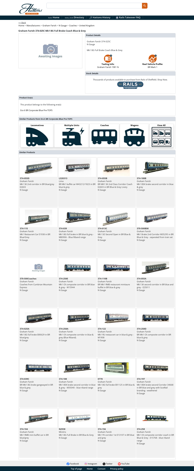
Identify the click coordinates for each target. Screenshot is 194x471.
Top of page (76, 468)
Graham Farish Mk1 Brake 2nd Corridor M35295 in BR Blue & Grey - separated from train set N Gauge (155, 234)
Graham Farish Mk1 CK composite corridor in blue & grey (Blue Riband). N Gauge (76, 334)
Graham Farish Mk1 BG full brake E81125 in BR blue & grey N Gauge (116, 385)
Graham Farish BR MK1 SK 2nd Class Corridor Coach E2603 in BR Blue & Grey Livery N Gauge (115, 184)
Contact (101, 468)
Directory (74, 17)
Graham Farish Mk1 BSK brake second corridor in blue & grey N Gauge (155, 184)
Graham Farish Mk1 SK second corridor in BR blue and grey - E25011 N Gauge (155, 284)
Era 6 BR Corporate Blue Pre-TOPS (36, 110)
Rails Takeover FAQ (128, 17)
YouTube (123, 463)
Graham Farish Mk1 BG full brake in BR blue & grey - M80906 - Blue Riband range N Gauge (76, 234)
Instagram (90, 463)
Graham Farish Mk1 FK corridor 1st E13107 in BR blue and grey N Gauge (116, 435)
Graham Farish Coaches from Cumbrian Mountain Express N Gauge (36, 284)
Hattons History (99, 17)
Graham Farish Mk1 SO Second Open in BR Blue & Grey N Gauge (114, 234)
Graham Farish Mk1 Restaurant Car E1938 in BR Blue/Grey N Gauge (35, 234)
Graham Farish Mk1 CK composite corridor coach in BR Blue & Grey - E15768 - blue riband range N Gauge (155, 436)
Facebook (73, 463)
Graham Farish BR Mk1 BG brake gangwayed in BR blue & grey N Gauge (36, 385)
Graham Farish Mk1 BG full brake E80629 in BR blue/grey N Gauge (35, 334)
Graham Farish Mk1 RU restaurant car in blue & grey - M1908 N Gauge (116, 334)
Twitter (107, 463)
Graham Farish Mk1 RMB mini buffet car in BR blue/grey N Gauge (34, 435)
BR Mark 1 (152, 62)
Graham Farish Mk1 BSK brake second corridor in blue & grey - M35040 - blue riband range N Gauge (77, 385)
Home (53, 17)
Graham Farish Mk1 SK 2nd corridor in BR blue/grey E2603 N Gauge (37, 184)
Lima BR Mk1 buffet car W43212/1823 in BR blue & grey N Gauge (77, 184)
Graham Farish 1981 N (108, 62)
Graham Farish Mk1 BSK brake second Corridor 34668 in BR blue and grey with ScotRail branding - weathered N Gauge (155, 386)
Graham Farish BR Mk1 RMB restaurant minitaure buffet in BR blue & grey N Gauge (114, 284)
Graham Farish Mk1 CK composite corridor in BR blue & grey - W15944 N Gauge (77, 284)
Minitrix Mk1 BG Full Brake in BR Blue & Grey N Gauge (76, 433)
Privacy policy (116, 468)
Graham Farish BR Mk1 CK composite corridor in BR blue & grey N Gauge (154, 334)
